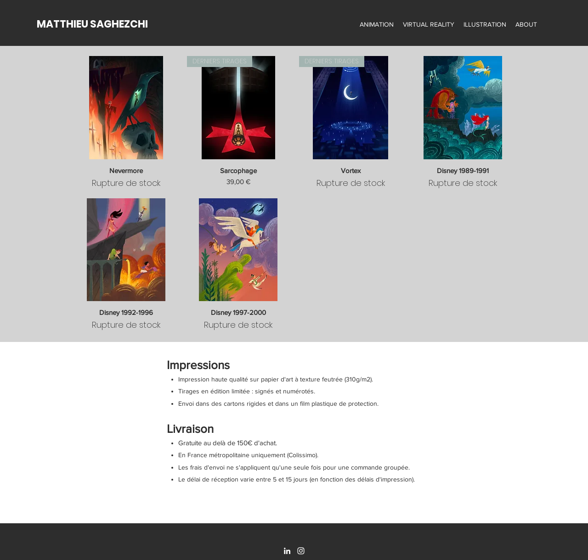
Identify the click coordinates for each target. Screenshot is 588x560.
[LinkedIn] (287, 550)
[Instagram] (300, 550)
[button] (376, 24)
